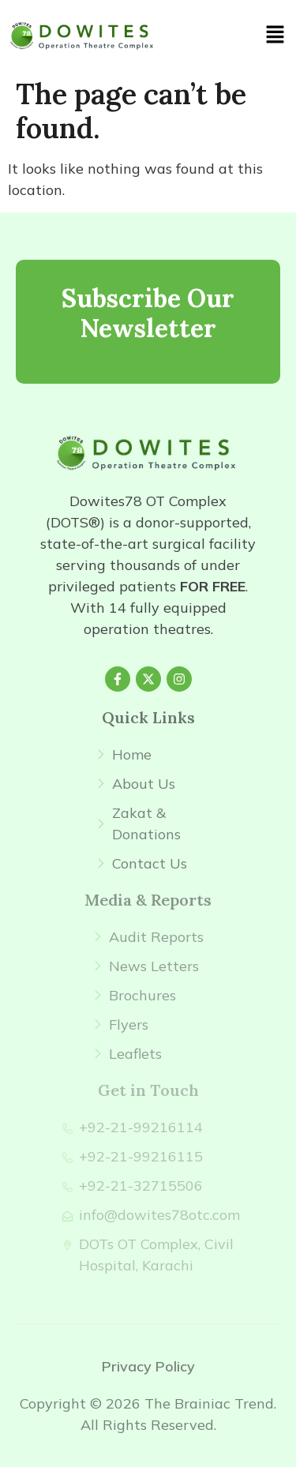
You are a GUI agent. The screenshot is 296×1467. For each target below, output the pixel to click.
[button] (275, 35)
